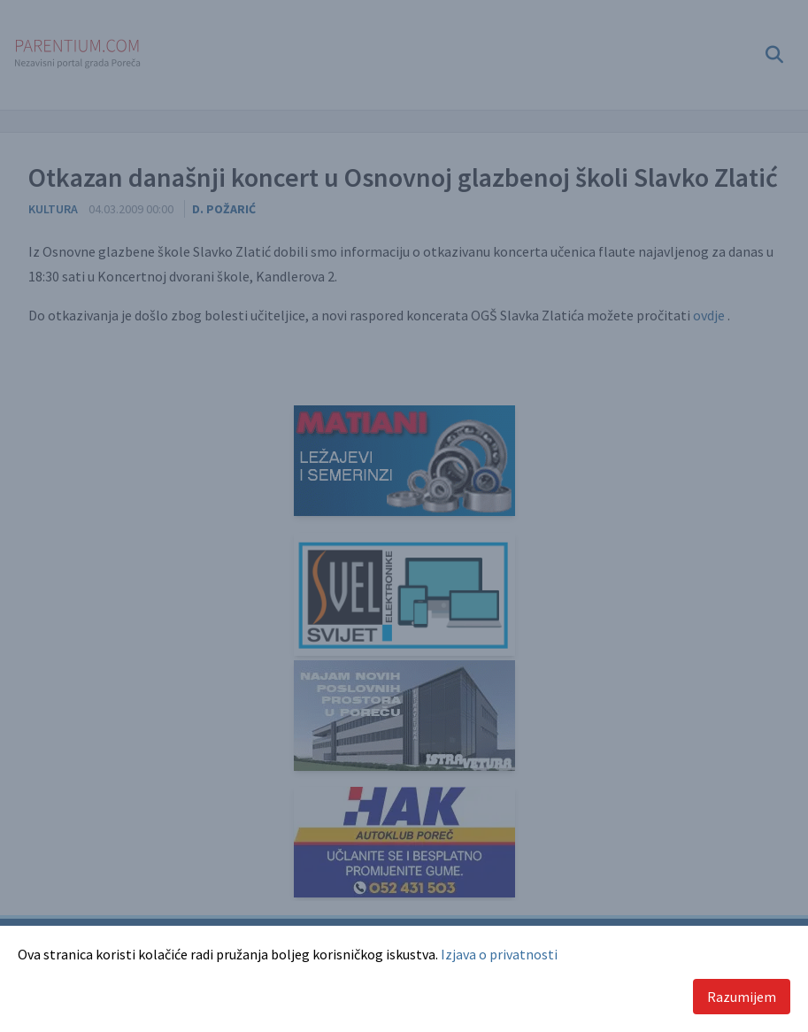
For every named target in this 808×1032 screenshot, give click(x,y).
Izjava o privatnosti (499, 954)
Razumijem (741, 996)
